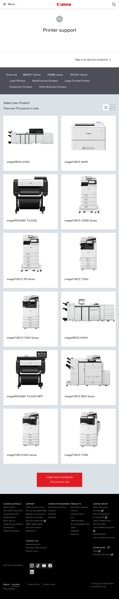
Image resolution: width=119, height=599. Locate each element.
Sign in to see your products (93, 59)
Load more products (59, 479)
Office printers (77, 521)
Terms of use (49, 584)
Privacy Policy (34, 584)
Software (52, 517)
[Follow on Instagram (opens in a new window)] (32, 566)
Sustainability (9, 517)
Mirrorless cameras (79, 507)
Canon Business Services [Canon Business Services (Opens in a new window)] (100, 509)
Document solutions (57, 507)
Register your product (36, 514)
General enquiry (33, 544)
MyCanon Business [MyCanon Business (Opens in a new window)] (36, 521)
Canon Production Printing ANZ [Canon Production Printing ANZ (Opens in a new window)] (101, 516)
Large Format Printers (77, 81)
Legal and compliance (13, 524)
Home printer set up (35, 507)
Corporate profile (11, 514)
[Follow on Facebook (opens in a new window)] (50, 566)
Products (52, 514)
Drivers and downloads (36, 510)
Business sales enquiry (36, 547)
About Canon (9, 507)
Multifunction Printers (45, 81)
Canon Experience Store (104, 537)
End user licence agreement (33, 529)
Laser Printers (17, 81)
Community (8, 527)
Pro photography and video (80, 526)
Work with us (9, 521)
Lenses (74, 510)
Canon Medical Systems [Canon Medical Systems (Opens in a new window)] (104, 529)
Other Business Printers (52, 87)
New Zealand (9, 589)
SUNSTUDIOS (99, 534)
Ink (72, 517)
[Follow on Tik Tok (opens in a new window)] (38, 566)
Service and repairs (34, 517)
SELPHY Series (78, 74)
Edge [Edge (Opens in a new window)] (96, 551)
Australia (15, 584)
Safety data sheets (34, 524)
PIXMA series (55, 74)
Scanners (75, 534)
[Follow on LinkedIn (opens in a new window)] (32, 572)
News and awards (11, 531)
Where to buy (32, 551)
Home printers (77, 514)
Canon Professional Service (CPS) (102, 522)
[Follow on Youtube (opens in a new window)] (44, 566)
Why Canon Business (13, 510)
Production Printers (21, 87)
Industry (52, 510)
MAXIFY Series (32, 74)
